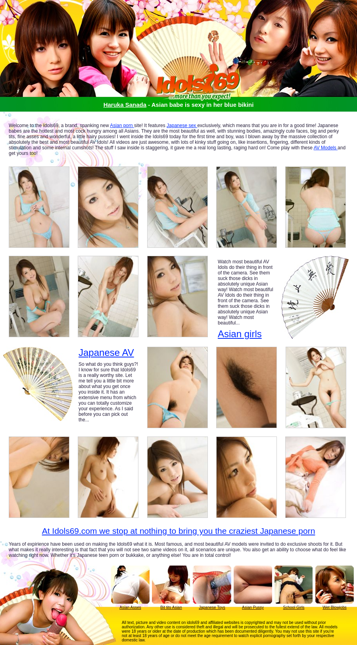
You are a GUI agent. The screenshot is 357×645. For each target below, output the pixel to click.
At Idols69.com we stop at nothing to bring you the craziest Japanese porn (178, 530)
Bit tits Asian (171, 607)
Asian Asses (130, 607)
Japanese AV (106, 352)
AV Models (326, 148)
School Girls (294, 607)
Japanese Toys (212, 607)
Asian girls (240, 333)
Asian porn (122, 125)
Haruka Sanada (125, 104)
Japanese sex (182, 125)
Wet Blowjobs (334, 607)
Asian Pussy (253, 607)
